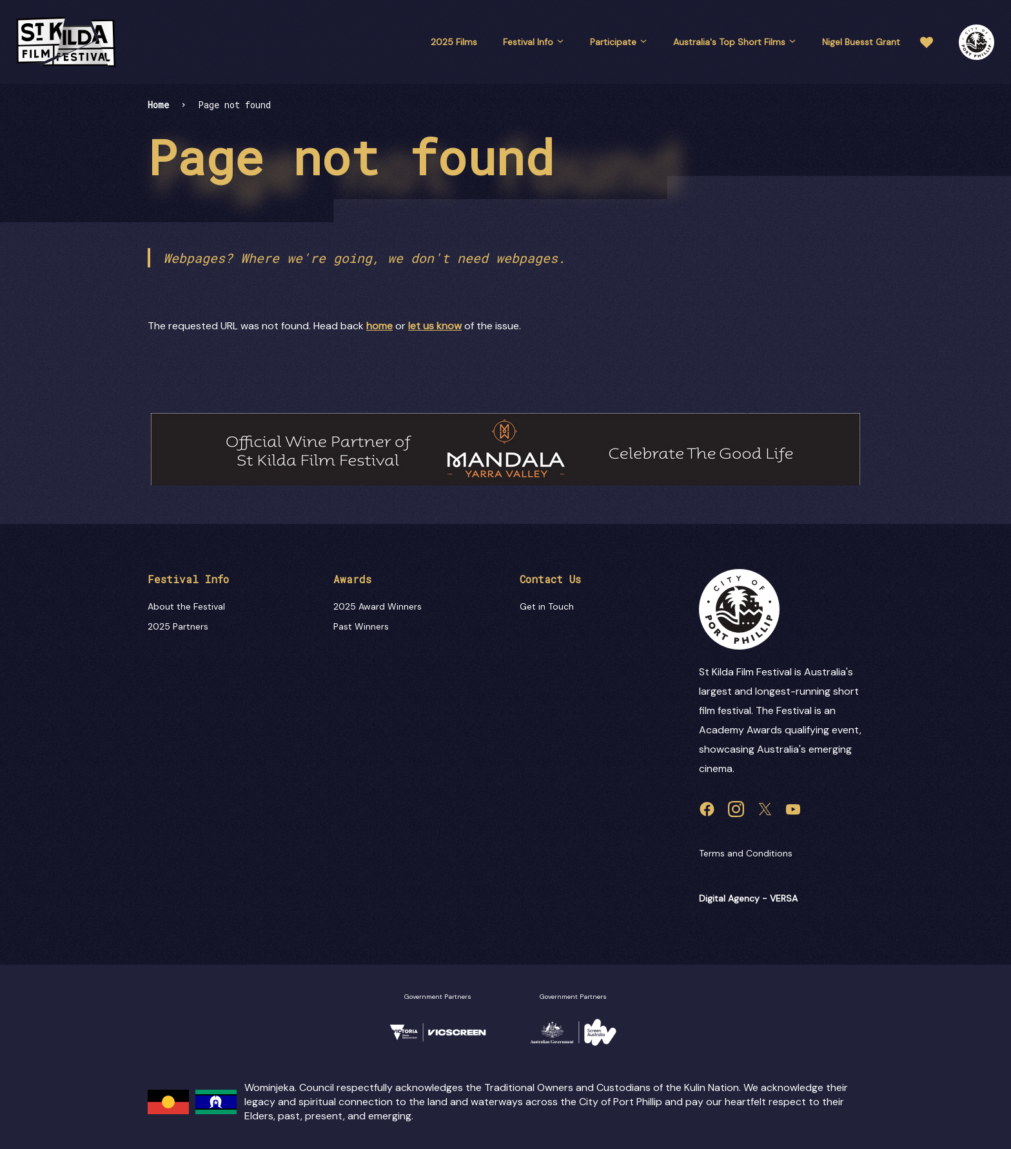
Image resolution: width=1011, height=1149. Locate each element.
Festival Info (533, 42)
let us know (435, 326)
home (379, 326)
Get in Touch (547, 606)
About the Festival (186, 606)
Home (158, 105)
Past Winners (361, 626)
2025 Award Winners (377, 606)
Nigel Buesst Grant (861, 42)
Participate (618, 42)
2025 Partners (178, 626)
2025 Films (454, 42)
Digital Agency (729, 898)
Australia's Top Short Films (734, 42)
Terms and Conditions (745, 853)
